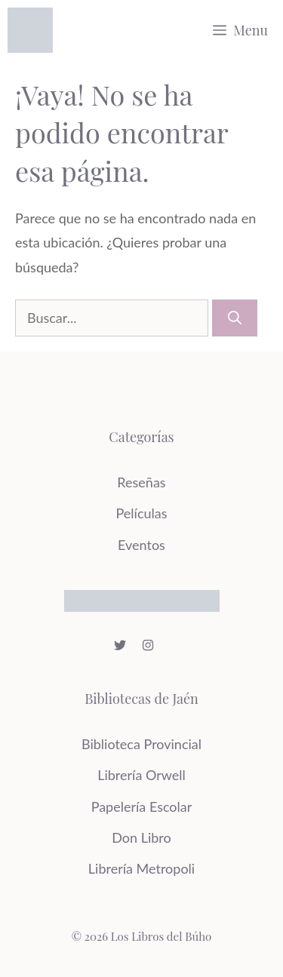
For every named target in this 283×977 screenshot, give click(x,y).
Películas (141, 513)
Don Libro (141, 837)
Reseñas (141, 482)
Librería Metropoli (141, 868)
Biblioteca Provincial (141, 744)
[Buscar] (234, 318)
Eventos (141, 544)
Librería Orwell (141, 775)
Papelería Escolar (141, 806)
